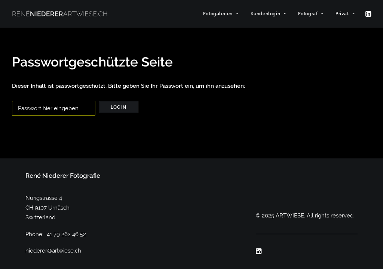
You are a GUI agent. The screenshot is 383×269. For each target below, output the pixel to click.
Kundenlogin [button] (268, 13)
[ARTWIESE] (60, 14)
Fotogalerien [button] (221, 13)
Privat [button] (345, 13)
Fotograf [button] (311, 13)
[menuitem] (221, 14)
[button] (367, 14)
